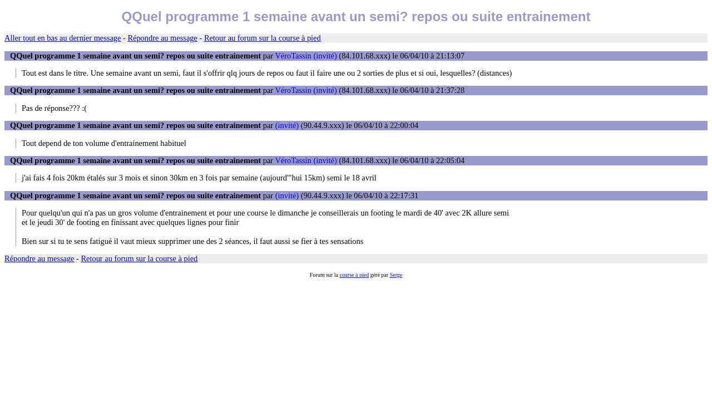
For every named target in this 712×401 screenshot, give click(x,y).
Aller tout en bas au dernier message (62, 37)
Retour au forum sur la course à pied (262, 37)
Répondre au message (162, 37)
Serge (396, 275)
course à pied (354, 275)
